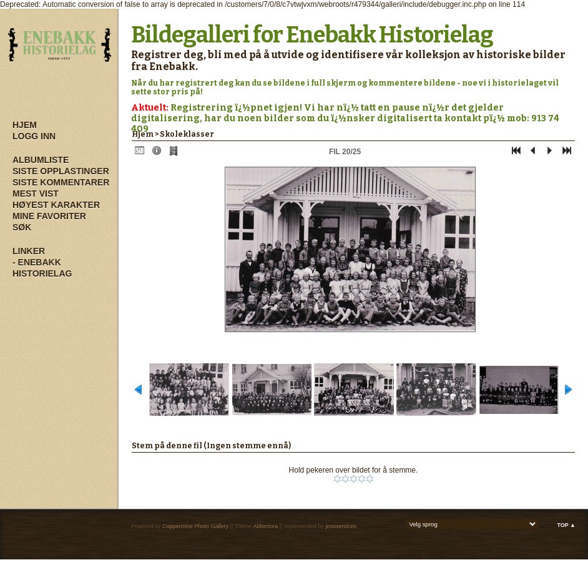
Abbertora (265, 526)
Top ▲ (566, 525)
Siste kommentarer (60, 182)
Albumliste (40, 160)
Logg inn (34, 136)
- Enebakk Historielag (42, 267)
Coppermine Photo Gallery (195, 526)
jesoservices (340, 526)
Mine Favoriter (49, 216)
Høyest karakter (56, 205)
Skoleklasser (187, 134)
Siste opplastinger (60, 171)
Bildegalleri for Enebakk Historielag (312, 35)
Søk (21, 227)
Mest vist (35, 194)
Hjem (24, 125)
